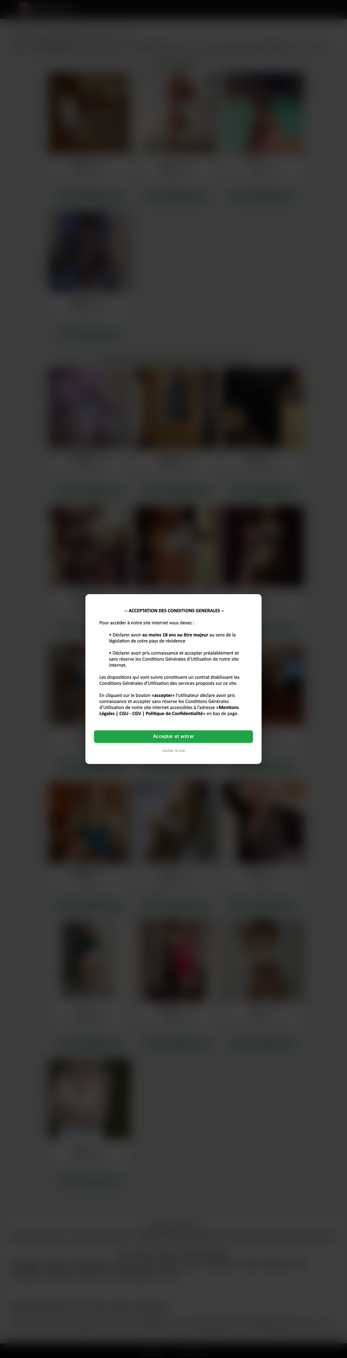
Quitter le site (173, 751)
